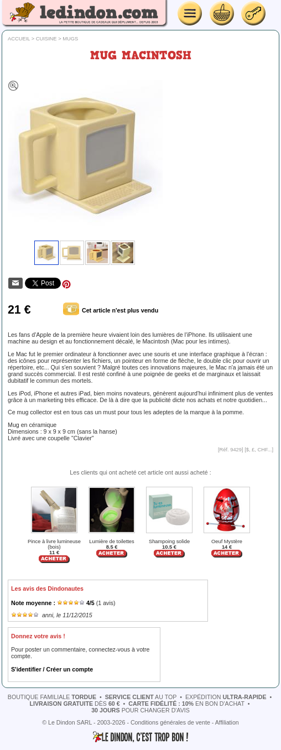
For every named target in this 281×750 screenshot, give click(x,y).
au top (141, 697)
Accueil (19, 38)
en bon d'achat (186, 703)
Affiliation (227, 722)
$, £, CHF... (259, 449)
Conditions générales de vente (170, 722)
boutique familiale (52, 697)
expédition (226, 697)
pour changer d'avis (140, 710)
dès (74, 703)
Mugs (70, 38)
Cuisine (46, 38)
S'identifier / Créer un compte (52, 669)
